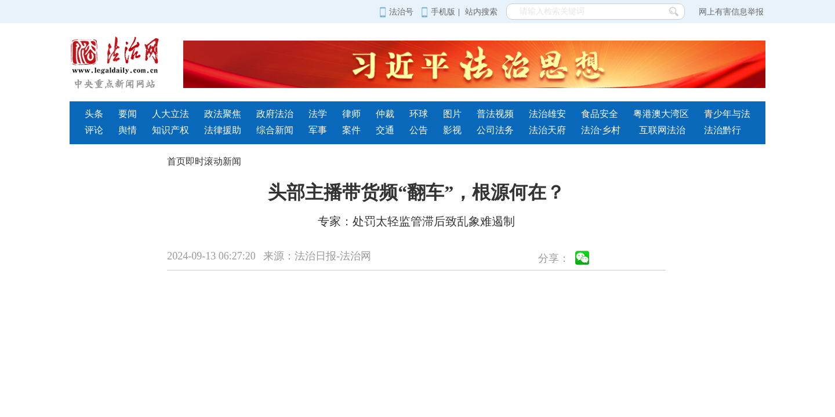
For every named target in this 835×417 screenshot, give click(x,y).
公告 (418, 130)
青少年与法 (727, 114)
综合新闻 (274, 130)
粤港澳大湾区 (661, 114)
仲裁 (385, 114)
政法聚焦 (222, 114)
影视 (452, 130)
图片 (452, 114)
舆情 (127, 130)
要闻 (127, 114)
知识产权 (170, 130)
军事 (317, 130)
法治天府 (547, 130)
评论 (94, 130)
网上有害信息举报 (731, 12)
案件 (351, 130)
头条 (94, 114)
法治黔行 (722, 130)
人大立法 (170, 114)
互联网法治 (662, 130)
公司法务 (495, 130)
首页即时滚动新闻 (204, 161)
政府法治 (274, 114)
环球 (418, 114)
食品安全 (599, 114)
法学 (317, 114)
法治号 (396, 12)
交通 (385, 130)
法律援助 (222, 130)
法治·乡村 (600, 130)
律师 (351, 114)
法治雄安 (547, 114)
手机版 (438, 12)
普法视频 (495, 114)
